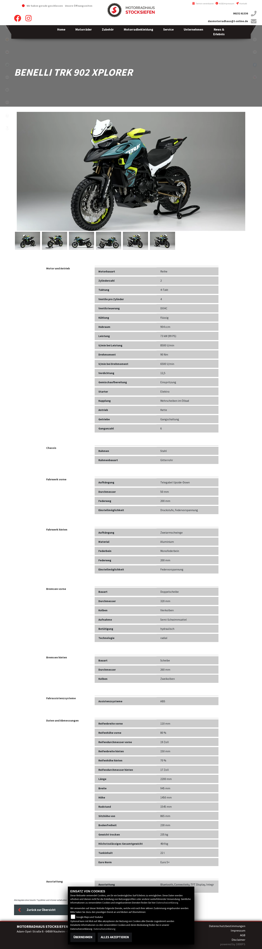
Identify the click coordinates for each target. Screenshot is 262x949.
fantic (7, 102)
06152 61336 (240, 13)
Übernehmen (82, 937)
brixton (7, 77)
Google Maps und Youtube (89, 917)
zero (7, 115)
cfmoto (7, 90)
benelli (7, 64)
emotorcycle (7, 27)
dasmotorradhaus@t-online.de (228, 21)
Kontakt (241, 3)
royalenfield (7, 39)
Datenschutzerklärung (167, 902)
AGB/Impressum (225, 3)
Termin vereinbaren (203, 3)
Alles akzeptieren (115, 937)
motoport (7, 52)
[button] (83, 32)
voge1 (7, 127)
